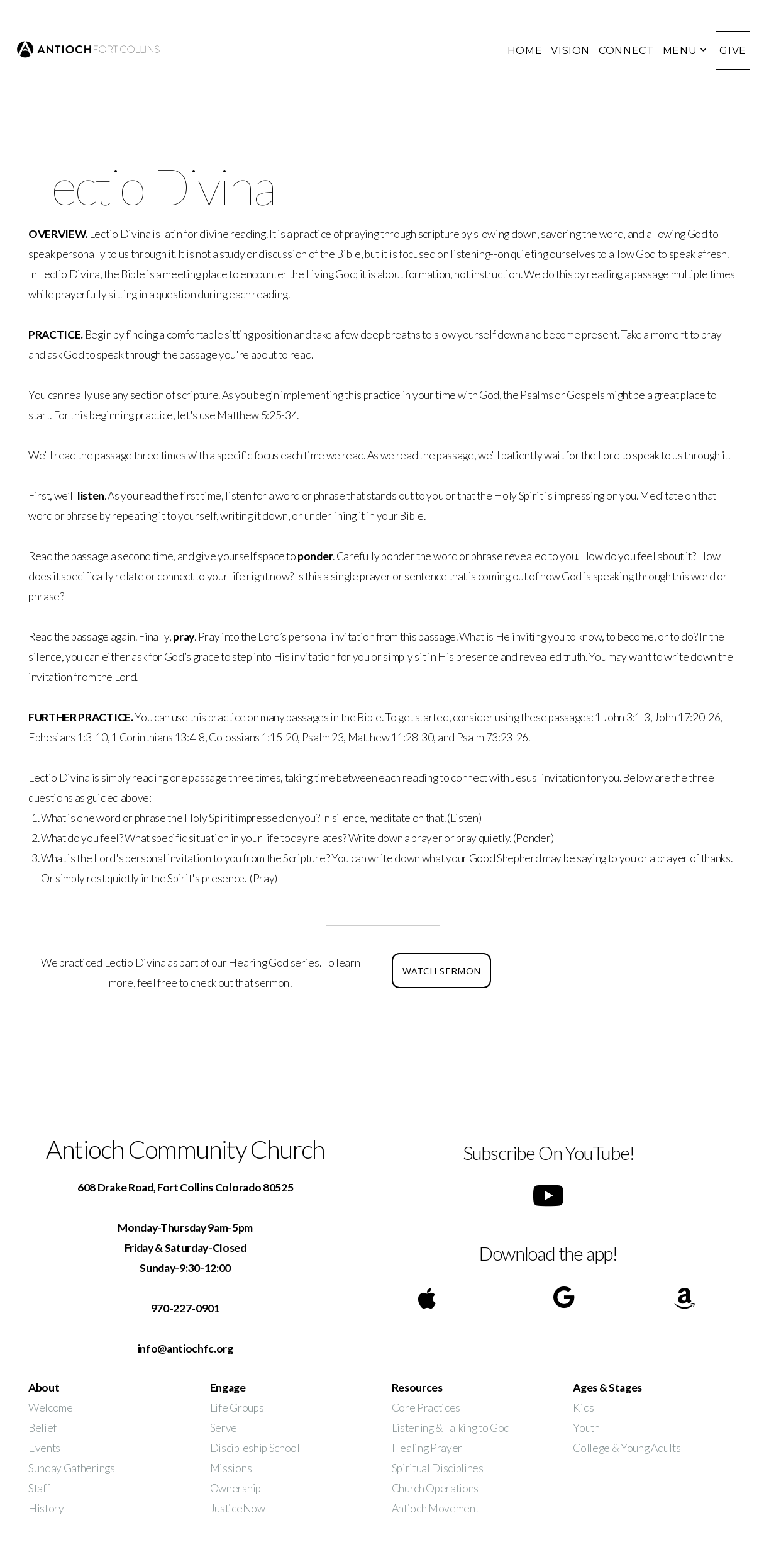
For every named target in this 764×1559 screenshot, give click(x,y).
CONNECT (626, 51)
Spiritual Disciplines (438, 1468)
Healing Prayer (428, 1448)
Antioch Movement (435, 1508)
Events (44, 1448)
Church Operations (435, 1488)
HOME (525, 51)
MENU (685, 51)
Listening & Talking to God (451, 1427)
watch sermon (441, 970)
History (46, 1508)
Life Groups (236, 1407)
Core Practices (426, 1407)
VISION (570, 51)
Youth (586, 1427)
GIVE (732, 51)
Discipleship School (255, 1448)
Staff (39, 1488)
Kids (583, 1407)
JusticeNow (237, 1508)
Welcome (50, 1407)
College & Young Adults (626, 1448)
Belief (42, 1427)
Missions (231, 1468)
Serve (223, 1427)
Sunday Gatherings (71, 1468)
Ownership (235, 1488)
